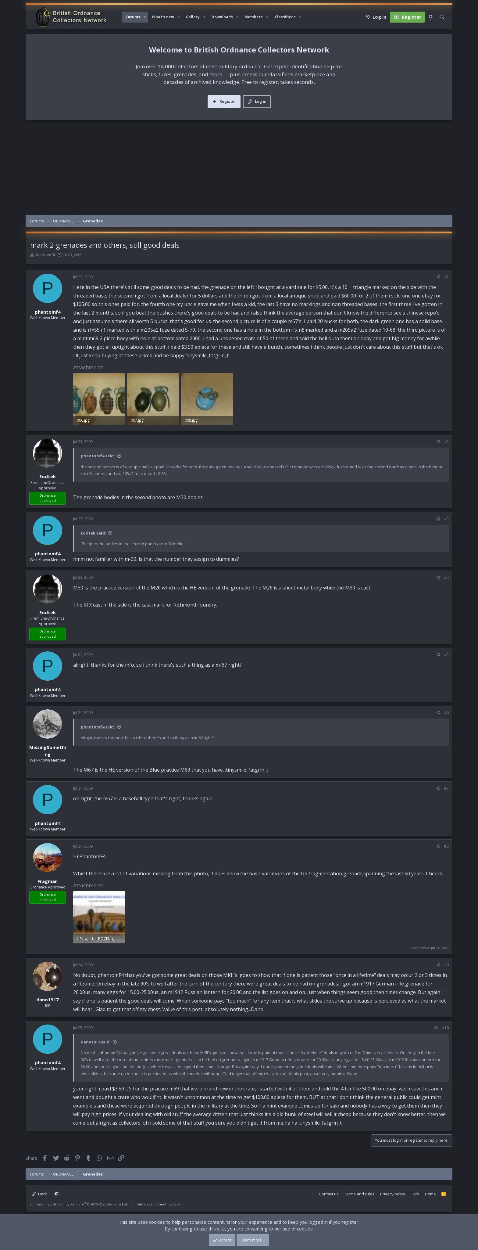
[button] (144, 17)
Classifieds (285, 17)
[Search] (442, 17)
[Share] (438, 277)
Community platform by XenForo (79, 1204)
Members (253, 17)
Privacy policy (392, 1194)
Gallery (193, 17)
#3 (446, 518)
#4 (446, 577)
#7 (446, 788)
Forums (133, 17)
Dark (39, 1194)
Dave (176, 1204)
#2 (446, 441)
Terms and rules (359, 1194)
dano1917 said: (96, 1042)
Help (415, 1194)
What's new (163, 17)
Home (430, 1194)
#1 (446, 276)
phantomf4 (44, 255)
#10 (445, 1027)
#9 (446, 964)
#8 (446, 846)
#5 (446, 654)
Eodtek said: (93, 533)
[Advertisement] (239, 169)
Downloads (222, 17)
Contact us (329, 1194)
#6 (446, 712)
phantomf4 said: (98, 456)
